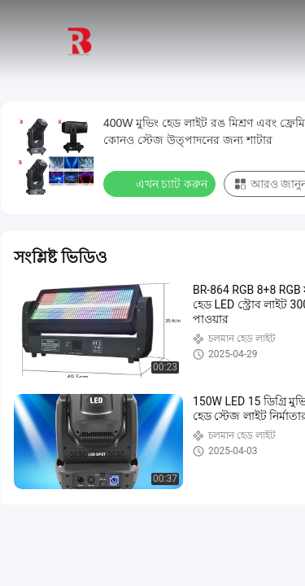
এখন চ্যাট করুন (161, 183)
